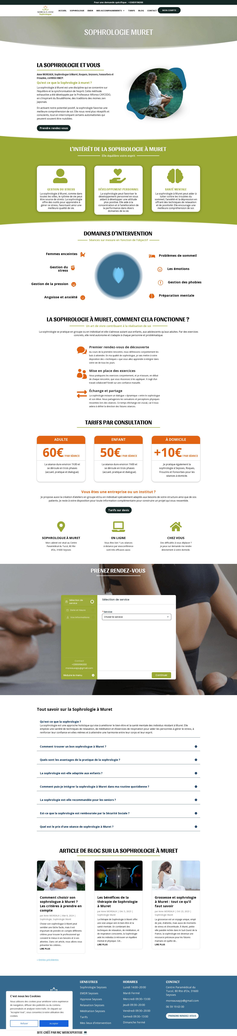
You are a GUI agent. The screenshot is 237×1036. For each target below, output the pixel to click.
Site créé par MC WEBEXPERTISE (60, 1032)
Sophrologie (77, 10)
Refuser (24, 1023)
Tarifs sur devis (118, 510)
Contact (152, 10)
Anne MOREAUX (52, 915)
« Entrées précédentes (48, 959)
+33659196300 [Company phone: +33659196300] (79, 664)
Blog (141, 10)
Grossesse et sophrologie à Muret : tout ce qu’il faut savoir (175, 901)
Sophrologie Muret (62, 919)
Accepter (54, 1023)
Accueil (62, 10)
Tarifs (131, 10)
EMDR (90, 10)
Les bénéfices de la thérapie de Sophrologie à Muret (117, 901)
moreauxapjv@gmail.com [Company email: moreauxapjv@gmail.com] (79, 668)
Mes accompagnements (109, 10)
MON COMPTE (169, 10)
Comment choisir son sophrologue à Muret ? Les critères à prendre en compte (61, 903)
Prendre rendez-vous (54, 128)
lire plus (45, 948)
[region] (39, 1010)
